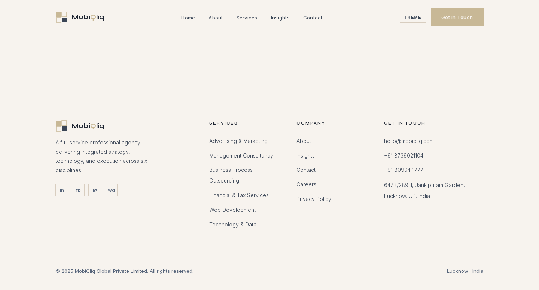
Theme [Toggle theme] (413, 17)
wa (111, 190)
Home (188, 18)
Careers (306, 184)
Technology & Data (232, 224)
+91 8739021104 (403, 155)
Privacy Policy (313, 199)
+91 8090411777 (403, 170)
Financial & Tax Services (239, 195)
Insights (280, 18)
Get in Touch (457, 17)
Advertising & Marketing (238, 141)
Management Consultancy (241, 155)
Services (247, 18)
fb (78, 190)
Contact (313, 18)
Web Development (232, 210)
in (62, 190)
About (215, 18)
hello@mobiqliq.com (409, 141)
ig (95, 190)
